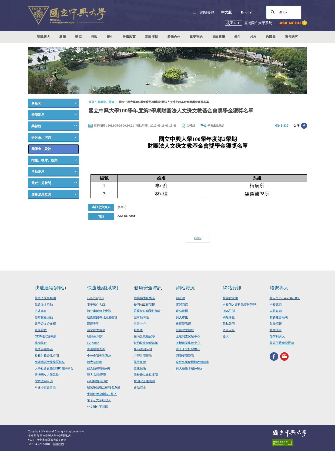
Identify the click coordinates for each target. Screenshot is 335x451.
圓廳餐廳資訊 (185, 355)
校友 (253, 37)
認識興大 (43, 37)
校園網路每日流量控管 (102, 317)
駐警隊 (138, 330)
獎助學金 (41, 343)
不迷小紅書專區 (45, 387)
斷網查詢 (93, 323)
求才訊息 (41, 311)
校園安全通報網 (144, 381)
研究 (78, 37)
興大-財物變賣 (96, 374)
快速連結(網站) (50, 287)
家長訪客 (291, 37)
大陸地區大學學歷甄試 (50, 362)
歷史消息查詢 (41, 194)
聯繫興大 (279, 287)
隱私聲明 (229, 323)
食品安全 (140, 387)
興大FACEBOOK (274, 356)
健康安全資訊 (148, 287)
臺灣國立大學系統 (47, 374)
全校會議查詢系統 (99, 355)
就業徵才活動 (44, 304)
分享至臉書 (304, 126)
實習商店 (182, 304)
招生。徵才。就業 (44, 160)
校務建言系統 (279, 317)
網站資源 (185, 287)
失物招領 (276, 323)
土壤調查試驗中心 (188, 336)
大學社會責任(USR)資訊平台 (54, 368)
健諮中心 (140, 323)
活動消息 (37, 171)
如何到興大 (277, 336)
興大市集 (182, 317)
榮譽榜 (36, 126)
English (247, 12)
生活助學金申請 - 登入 (102, 394)
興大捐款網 (94, 362)
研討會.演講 (95, 336)
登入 (226, 336)
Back (197, 238)
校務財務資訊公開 (47, 355)
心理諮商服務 (143, 355)
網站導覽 (207, 12)
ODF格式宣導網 (45, 336)
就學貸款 (41, 330)
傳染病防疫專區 (144, 298)
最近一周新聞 (41, 183)
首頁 (91, 102)
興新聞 (36, 103)
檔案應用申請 (44, 381)
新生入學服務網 (45, 298)
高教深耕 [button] (151, 37)
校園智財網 (230, 298)
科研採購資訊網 (97, 381)
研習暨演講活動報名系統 (103, 387)
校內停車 (276, 330)
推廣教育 (129, 37)
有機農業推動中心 (188, 343)
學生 (237, 37)
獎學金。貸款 (41, 149)
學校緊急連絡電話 (146, 374)
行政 (94, 37)
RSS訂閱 (229, 311)
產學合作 (173, 37)
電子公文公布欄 (45, 323)
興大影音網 (284, 356)
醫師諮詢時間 (143, 349)
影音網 (180, 298)
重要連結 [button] (196, 37)
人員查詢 (276, 311)
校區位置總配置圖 (282, 343)
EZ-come (93, 343)
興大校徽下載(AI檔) (189, 368)
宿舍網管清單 (96, 330)
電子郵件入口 (96, 304)
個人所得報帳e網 (98, 368)
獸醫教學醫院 (185, 330)
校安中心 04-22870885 (285, 298)
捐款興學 (218, 37)
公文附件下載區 (97, 407)
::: (194, 12)
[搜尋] (283, 12)
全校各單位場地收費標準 (192, 362)
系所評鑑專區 (44, 349)
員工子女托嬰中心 (188, 349)
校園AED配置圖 (144, 304)
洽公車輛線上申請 (99, 311)
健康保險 (140, 368)
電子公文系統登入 (99, 400)
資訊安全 (229, 330)
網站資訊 (232, 287)
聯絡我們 (58, 444)
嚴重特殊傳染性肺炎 (147, 311)
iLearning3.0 (95, 298)
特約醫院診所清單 (146, 343)
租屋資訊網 (183, 323)
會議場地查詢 (96, 349)
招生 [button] (110, 37)
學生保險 (140, 362)
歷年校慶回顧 (44, 317)
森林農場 (182, 311)
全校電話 (276, 304)
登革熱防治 (141, 317)
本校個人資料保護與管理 (239, 304)
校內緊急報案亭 (144, 336)
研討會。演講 (41, 137)
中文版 (226, 12)
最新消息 (37, 115)
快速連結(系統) (102, 287)
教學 (62, 37)
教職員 (271, 37)
